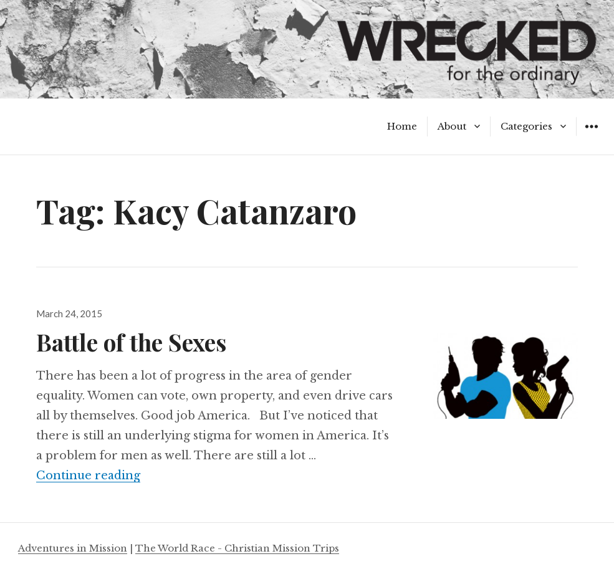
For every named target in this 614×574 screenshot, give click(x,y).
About (452, 126)
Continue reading (88, 475)
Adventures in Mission (72, 548)
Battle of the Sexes (131, 342)
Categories (526, 126)
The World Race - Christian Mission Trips (237, 548)
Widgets (591, 135)
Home (402, 126)
